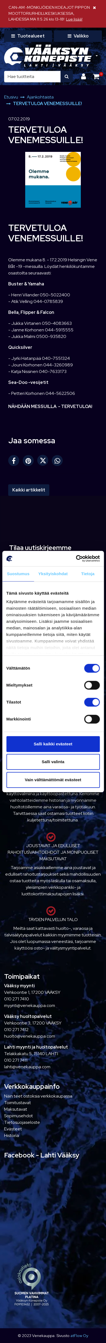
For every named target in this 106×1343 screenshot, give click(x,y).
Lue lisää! (74, 19)
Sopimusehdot (18, 1116)
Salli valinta (53, 761)
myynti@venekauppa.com (29, 1005)
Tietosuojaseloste (22, 1122)
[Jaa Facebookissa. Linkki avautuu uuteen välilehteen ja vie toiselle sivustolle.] (15, 462)
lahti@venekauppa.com (27, 1067)
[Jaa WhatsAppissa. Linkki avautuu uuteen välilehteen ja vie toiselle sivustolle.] (58, 462)
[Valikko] (78, 36)
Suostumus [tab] (18, 573)
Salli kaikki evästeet (53, 744)
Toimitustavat (17, 1102)
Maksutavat (15, 1109)
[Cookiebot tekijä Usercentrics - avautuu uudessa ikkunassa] (76, 558)
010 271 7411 (15, 1060)
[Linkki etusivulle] (47, 56)
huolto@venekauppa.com (29, 1036)
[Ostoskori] (96, 76)
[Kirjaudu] (84, 76)
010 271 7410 (16, 999)
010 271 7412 (16, 1029)
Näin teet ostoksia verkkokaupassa (38, 1096)
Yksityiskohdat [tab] (53, 573)
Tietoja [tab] (87, 573)
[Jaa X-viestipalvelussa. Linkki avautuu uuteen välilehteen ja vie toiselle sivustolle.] (44, 462)
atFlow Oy (79, 1335)
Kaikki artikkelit (28, 490)
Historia (11, 1135)
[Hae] (32, 76)
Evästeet (13, 1129)
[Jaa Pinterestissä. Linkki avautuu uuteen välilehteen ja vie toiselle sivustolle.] (30, 462)
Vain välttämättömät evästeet (53, 779)
